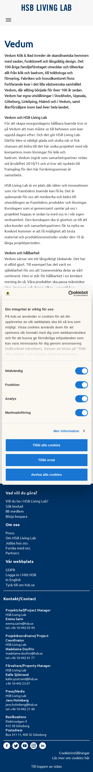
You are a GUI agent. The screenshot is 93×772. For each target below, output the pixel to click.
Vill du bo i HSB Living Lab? (27, 501)
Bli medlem (15, 511)
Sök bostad (14, 506)
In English (13, 579)
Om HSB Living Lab (21, 537)
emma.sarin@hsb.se (19, 623)
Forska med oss (18, 548)
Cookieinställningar (74, 752)
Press (10, 533)
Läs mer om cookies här (71, 757)
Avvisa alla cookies (46, 474)
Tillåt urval (46, 460)
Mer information (66, 431)
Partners (12, 553)
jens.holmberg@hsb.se (21, 704)
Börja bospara (16, 516)
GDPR (10, 569)
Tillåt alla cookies (47, 445)
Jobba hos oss (17, 543)
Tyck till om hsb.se (20, 584)
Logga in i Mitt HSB (21, 574)
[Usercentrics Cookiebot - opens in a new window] (68, 293)
